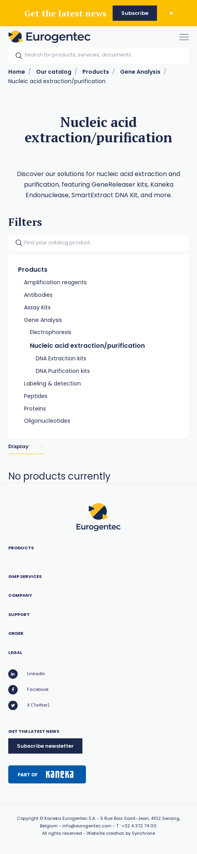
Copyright (27, 818)
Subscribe (134, 13)
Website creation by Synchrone (121, 833)
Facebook (28, 689)
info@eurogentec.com (86, 826)
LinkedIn (26, 674)
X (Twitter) (28, 705)
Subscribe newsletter (45, 746)
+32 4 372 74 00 (139, 826)
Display (19, 446)
